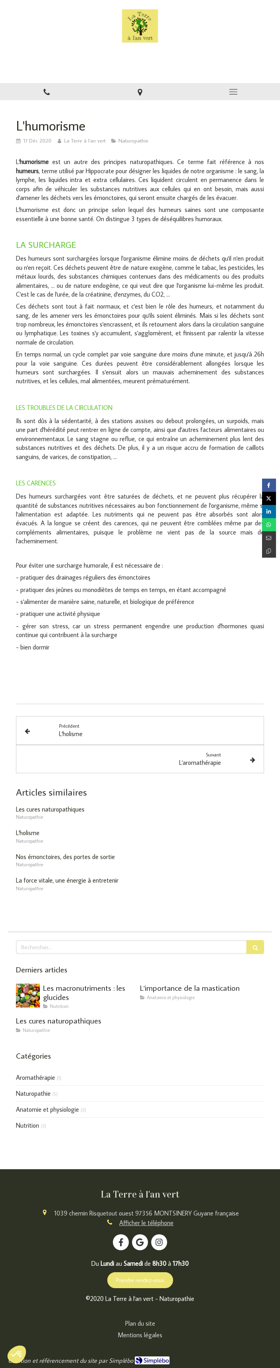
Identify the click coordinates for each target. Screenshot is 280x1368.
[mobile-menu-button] (233, 92)
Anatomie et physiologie (47, 1109)
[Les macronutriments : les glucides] (28, 996)
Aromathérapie (35, 1077)
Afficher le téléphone (146, 1223)
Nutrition (27, 1125)
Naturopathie (33, 1093)
